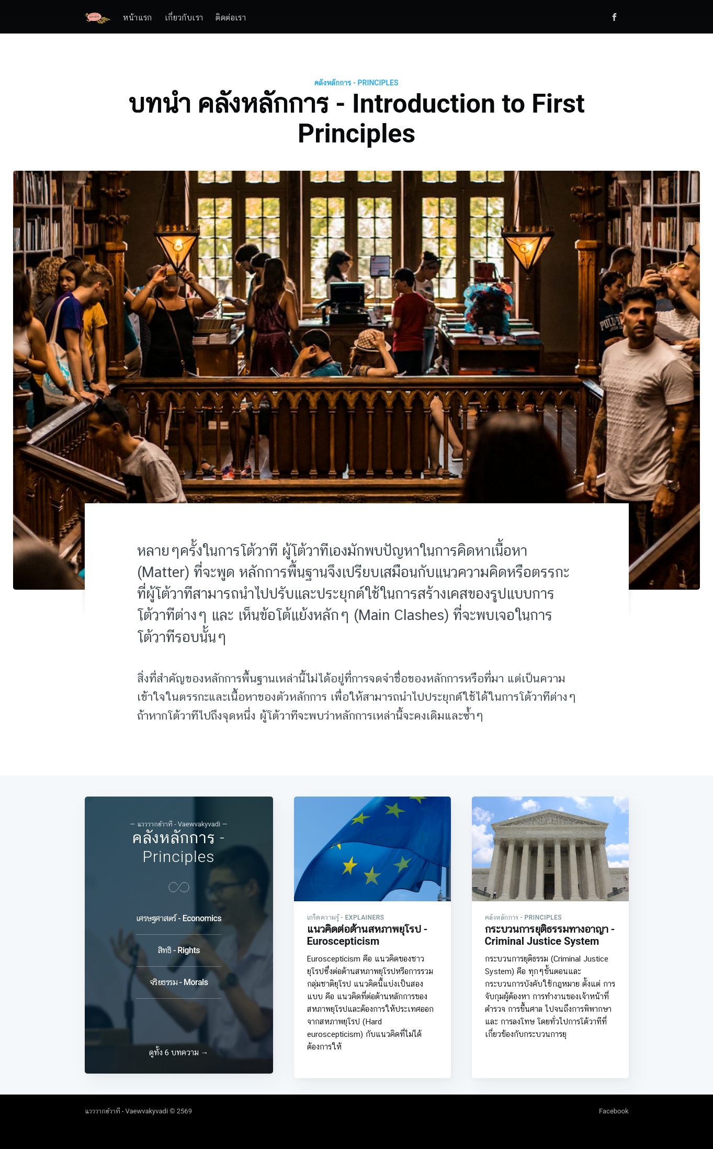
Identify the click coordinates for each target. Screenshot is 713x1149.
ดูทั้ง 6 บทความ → (179, 1052)
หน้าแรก (137, 18)
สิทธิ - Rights (178, 946)
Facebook (613, 1111)
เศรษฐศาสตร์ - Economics (178, 914)
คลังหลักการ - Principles (356, 83)
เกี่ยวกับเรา (184, 18)
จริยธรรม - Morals (179, 978)
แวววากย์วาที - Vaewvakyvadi (126, 1111)
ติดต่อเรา (231, 18)
